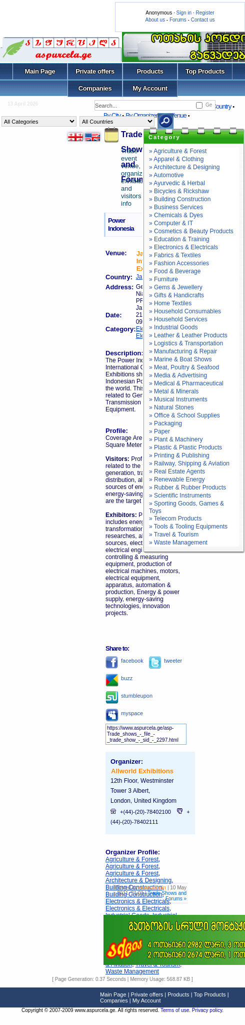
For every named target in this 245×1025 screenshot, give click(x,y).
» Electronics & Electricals (183, 247)
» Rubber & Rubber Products (187, 487)
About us (155, 20)
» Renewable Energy (176, 479)
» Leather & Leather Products (188, 335)
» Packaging (165, 423)
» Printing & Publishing (179, 455)
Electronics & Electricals (138, 901)
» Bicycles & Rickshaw (179, 191)
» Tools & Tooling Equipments (188, 526)
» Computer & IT (171, 223)
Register (205, 13)
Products (149, 71)
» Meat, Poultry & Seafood (184, 367)
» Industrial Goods (173, 327)
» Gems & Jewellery (175, 287)
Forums (178, 20)
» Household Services (178, 319)
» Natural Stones (171, 407)
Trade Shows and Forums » (167, 895)
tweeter (165, 661)
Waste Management (132, 971)
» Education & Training (179, 239)
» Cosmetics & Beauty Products (191, 231)
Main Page (40, 71)
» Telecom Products (175, 518)
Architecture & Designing (139, 880)
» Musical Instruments (178, 399)
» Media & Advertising (178, 375)
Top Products (205, 71)
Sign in (184, 13)
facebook (125, 661)
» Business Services (176, 207)
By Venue (174, 115)
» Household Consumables (185, 311)
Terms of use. (176, 1010)
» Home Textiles (170, 303)
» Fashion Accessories (179, 263)
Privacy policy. (208, 1010)
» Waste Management (178, 542)
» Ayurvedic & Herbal (177, 183)
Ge (209, 105)
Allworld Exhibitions (142, 771)
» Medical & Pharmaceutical (186, 383)
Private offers (95, 71)
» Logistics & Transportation (186, 343)
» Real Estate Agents (177, 471)
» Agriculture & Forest (177, 151)
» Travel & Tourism (173, 534)
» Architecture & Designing (184, 167)
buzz (119, 678)
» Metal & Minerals (173, 391)
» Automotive (166, 175)
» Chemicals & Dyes (176, 215)
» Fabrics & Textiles (175, 255)
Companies (95, 88)
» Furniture (163, 279)
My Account (149, 88)
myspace (124, 713)
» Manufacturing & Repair (183, 351)
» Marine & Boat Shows (180, 359)
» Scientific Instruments (180, 495)
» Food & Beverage (174, 271)
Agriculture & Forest (132, 859)
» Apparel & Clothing (176, 159)
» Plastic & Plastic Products (185, 447)
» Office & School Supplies (184, 415)
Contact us (203, 20)
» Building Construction (179, 199)
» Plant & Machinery (175, 439)
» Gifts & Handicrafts (176, 295)
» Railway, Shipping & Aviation (189, 463)
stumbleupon (129, 696)
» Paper (159, 431)
